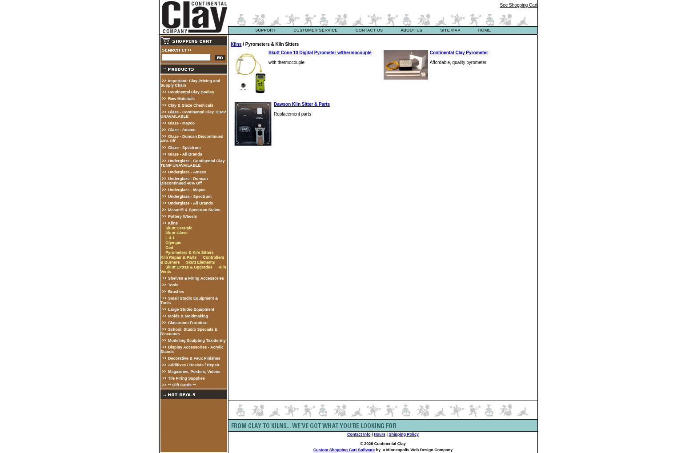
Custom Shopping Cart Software (344, 450)
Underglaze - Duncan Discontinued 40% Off (184, 180)
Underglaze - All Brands (190, 203)
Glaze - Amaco (182, 130)
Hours (379, 434)
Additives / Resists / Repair (194, 365)
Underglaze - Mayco (187, 190)
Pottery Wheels (182, 216)
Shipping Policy (404, 434)
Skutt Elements (200, 262)
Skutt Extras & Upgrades (188, 267)
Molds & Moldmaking (188, 316)
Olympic (173, 243)
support (265, 30)
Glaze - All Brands (185, 154)
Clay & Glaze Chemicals (190, 105)
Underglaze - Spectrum (190, 196)
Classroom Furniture (188, 323)
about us (411, 30)
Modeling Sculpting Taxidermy (197, 340)
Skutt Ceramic (178, 228)
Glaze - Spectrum (184, 147)
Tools (173, 285)
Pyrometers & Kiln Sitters (189, 252)
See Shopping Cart (518, 5)
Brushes (176, 291)
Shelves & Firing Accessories (196, 278)
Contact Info (359, 434)
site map (450, 30)
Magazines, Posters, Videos (194, 371)
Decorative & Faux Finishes (194, 358)
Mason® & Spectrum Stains (194, 210)
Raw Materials (181, 98)
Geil (169, 247)
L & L (170, 238)
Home (484, 30)
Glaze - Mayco (181, 123)
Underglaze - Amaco (187, 172)
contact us (369, 30)
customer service (315, 30)
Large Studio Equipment (191, 309)
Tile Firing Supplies (186, 378)
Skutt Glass (176, 233)
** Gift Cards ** (182, 385)
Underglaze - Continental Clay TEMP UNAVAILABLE (192, 163)
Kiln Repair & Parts (178, 257)
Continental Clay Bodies (191, 92)
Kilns (173, 223)
